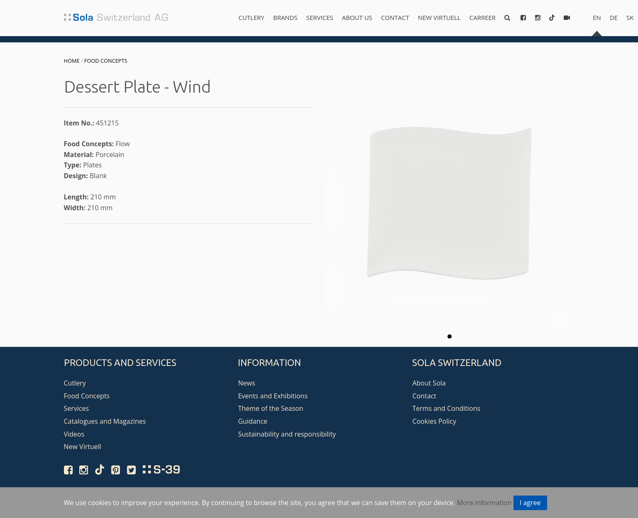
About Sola (429, 383)
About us (357, 17)
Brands (285, 17)
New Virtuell (439, 17)
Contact (395, 17)
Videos (74, 434)
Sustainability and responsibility (287, 434)
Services (319, 17)
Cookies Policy (434, 421)
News (246, 383)
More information (484, 502)
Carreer (482, 17)
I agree (530, 502)
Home (72, 60)
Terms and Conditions (446, 408)
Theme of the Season (270, 408)
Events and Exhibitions (273, 395)
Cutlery (251, 17)
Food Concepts (105, 60)
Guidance (252, 421)
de (614, 17)
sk (629, 17)
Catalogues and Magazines (105, 421)
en (597, 17)
